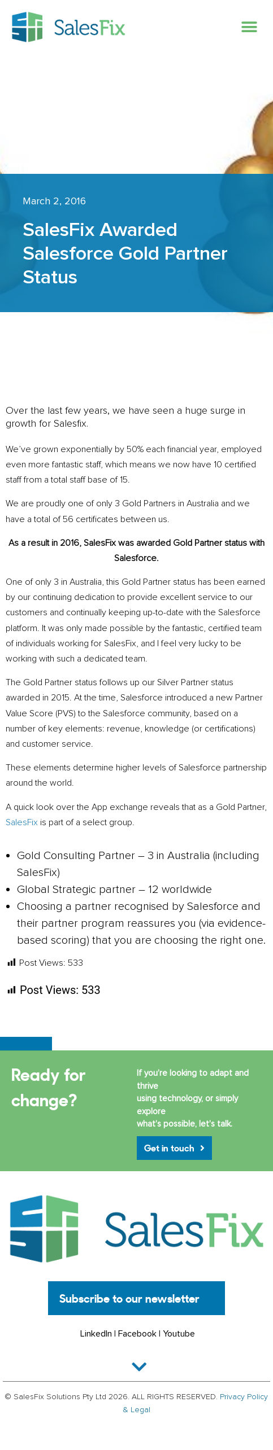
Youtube (179, 1333)
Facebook (137, 1333)
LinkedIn (96, 1333)
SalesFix (22, 822)
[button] (249, 27)
